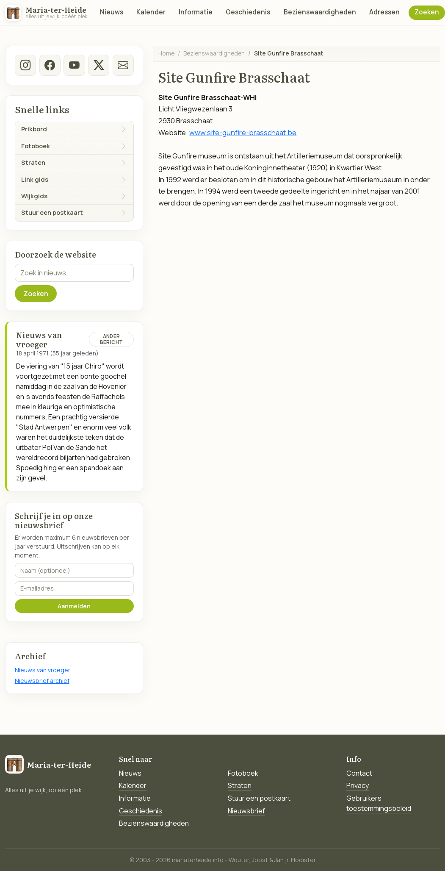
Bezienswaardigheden (320, 12)
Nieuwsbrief (246, 811)
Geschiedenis (248, 12)
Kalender (151, 12)
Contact (359, 773)
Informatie (196, 12)
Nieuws (111, 12)
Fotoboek (243, 773)
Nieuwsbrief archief (42, 681)
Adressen (384, 12)
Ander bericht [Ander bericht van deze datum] (111, 339)
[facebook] (49, 65)
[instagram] (25, 65)
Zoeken (427, 12)
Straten (240, 785)
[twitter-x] (98, 65)
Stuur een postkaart (259, 798)
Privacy (357, 785)
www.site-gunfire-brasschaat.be (242, 132)
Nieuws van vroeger (42, 670)
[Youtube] (74, 65)
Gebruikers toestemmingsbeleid (378, 803)
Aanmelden (74, 606)
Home (166, 53)
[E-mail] (122, 65)
